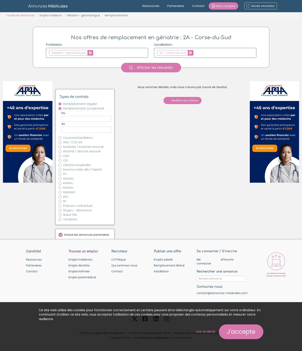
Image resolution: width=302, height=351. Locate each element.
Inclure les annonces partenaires (86, 235)
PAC (65, 197)
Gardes (68, 179)
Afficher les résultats (151, 67)
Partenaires (175, 6)
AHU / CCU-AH (72, 142)
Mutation (69, 192)
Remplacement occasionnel (83, 108)
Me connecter (204, 261)
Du (63, 113)
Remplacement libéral (169, 265)
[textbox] (95, 53)
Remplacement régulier (80, 104)
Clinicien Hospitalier (77, 165)
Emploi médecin (51, 15)
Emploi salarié (163, 260)
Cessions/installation (78, 138)
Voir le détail (205, 331)
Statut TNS (70, 215)
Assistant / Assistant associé (83, 147)
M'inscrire (227, 260)
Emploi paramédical (82, 277)
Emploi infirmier (79, 271)
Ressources (150, 6)
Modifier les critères (182, 100)
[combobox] (97, 53)
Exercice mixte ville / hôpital (82, 169)
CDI (65, 160)
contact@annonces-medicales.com (222, 293)
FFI (64, 174)
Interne (68, 188)
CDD (66, 156)
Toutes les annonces (20, 15)
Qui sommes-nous (124, 265)
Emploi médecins (80, 260)
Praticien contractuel (77, 206)
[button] (223, 6)
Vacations (70, 219)
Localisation (163, 45)
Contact (198, 6)
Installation (161, 271)
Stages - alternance (77, 210)
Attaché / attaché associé (82, 151)
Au (63, 124)
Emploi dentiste (79, 265)
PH (64, 201)
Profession (54, 45)
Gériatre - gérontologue (83, 15)
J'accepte (241, 332)
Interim (68, 183)
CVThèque (118, 260)
